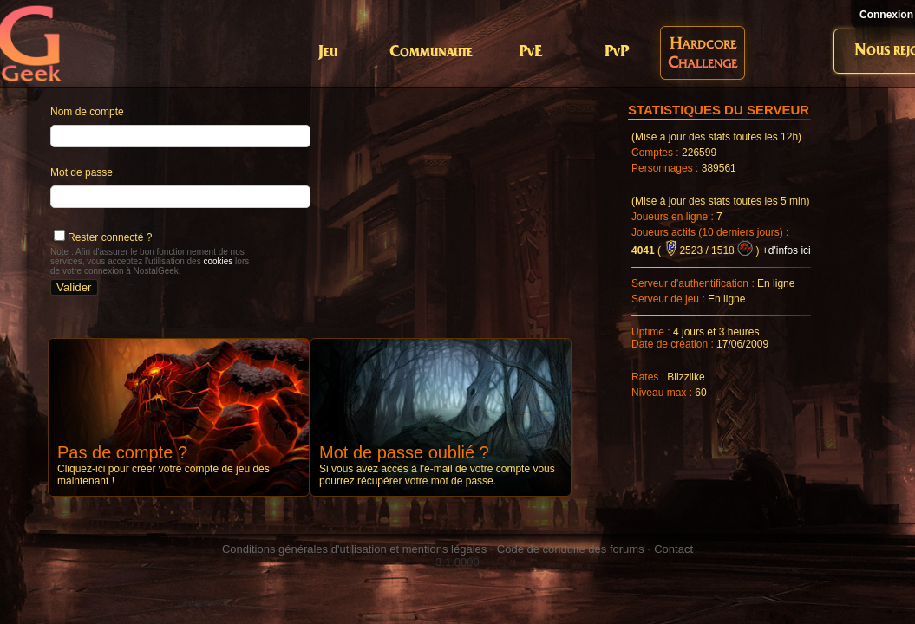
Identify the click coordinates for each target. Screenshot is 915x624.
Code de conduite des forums (570, 549)
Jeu (327, 52)
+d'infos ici (786, 250)
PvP (617, 52)
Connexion (886, 15)
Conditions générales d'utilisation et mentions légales (354, 549)
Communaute (431, 52)
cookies (217, 261)
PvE (530, 52)
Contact (673, 549)
